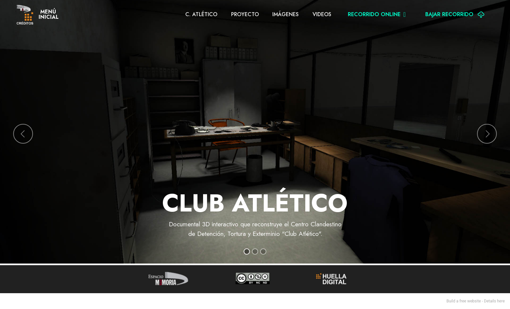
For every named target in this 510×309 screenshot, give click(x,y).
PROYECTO (245, 14)
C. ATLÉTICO (201, 14)
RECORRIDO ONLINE (376, 14)
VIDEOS (322, 14)
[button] (23, 134)
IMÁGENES (285, 14)
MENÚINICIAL (49, 14)
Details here (494, 301)
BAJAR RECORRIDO (454, 14)
